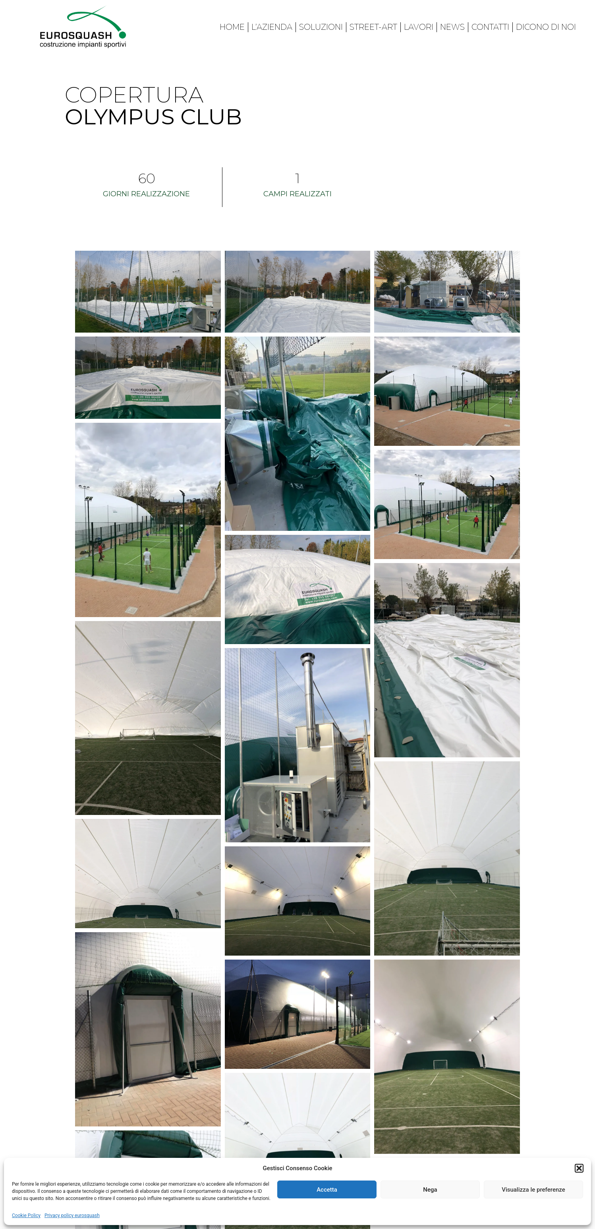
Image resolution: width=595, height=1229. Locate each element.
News (452, 27)
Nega (430, 1189)
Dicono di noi (546, 27)
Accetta (327, 1189)
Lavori (418, 27)
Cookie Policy (26, 1215)
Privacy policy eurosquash (72, 1215)
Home (232, 27)
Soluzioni (321, 27)
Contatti (490, 27)
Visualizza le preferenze (533, 1189)
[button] (579, 1168)
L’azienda (271, 27)
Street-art (373, 27)
